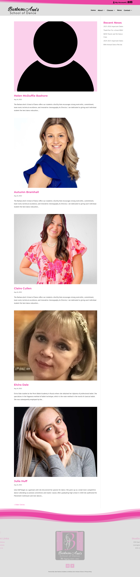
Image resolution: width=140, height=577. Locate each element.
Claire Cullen (23, 288)
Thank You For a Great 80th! (113, 30)
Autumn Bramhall (26, 192)
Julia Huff (20, 481)
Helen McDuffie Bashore (31, 95)
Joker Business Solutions (61, 571)
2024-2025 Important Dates (113, 41)
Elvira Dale (21, 384)
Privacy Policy (88, 571)
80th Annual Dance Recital (112, 45)
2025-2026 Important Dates (113, 26)
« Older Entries (19, 505)
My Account (119, 2)
